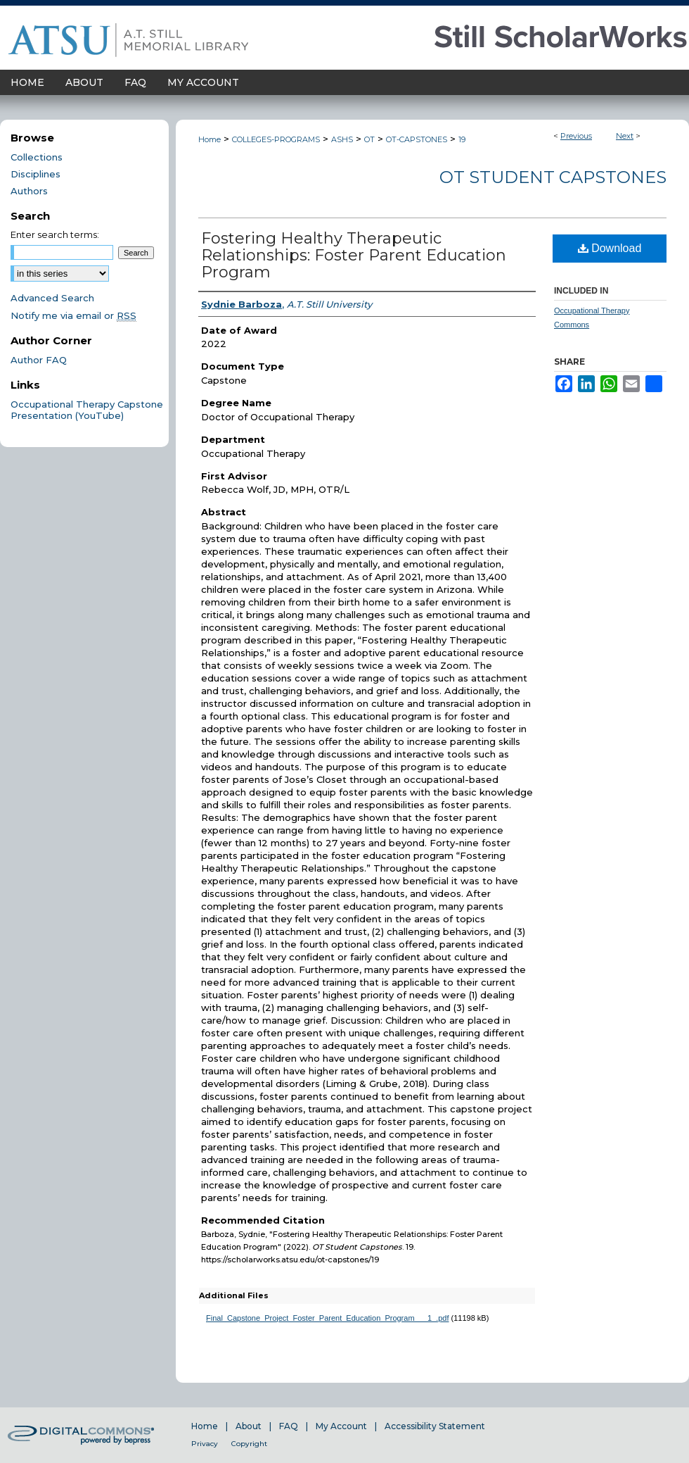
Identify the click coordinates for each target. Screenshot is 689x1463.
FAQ (288, 1426)
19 (461, 139)
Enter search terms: (55, 234)
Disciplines (35, 174)
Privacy (204, 1443)
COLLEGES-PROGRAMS (276, 139)
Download (610, 248)
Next (624, 136)
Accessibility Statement (435, 1426)
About (249, 1426)
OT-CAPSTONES (416, 139)
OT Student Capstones (553, 177)
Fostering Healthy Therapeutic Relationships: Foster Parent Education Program (353, 255)
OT (369, 139)
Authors (29, 190)
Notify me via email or (73, 315)
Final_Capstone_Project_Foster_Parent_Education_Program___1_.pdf (327, 1318)
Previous (576, 136)
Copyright (249, 1443)
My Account (341, 1426)
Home (209, 139)
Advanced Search (52, 297)
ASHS (342, 139)
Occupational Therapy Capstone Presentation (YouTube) (87, 409)
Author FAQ (39, 359)
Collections (37, 157)
